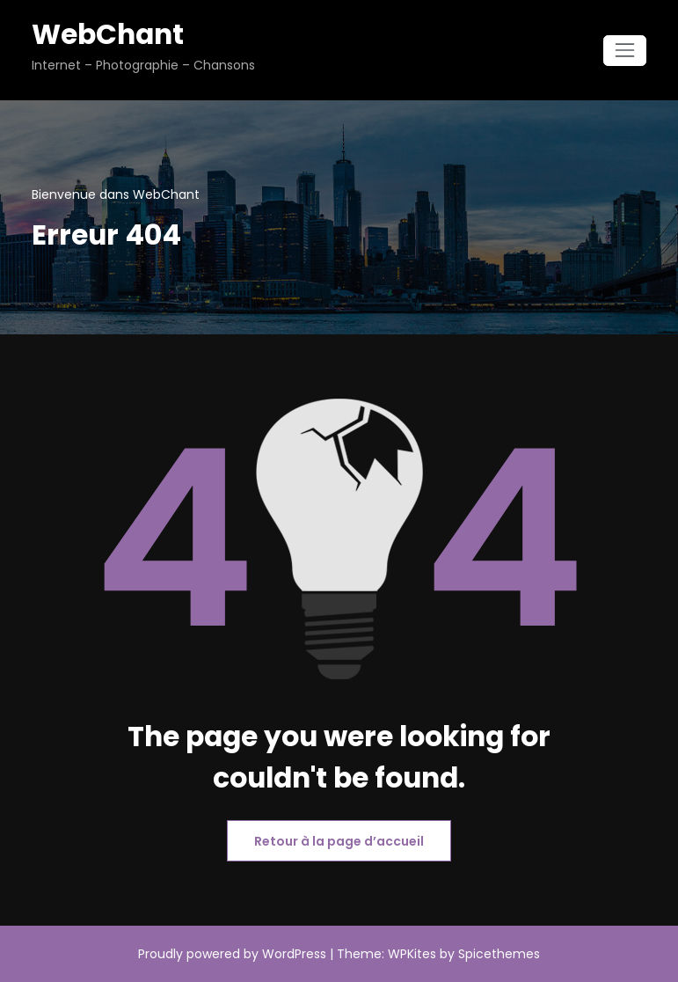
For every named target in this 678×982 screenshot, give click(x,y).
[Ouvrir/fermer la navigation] (624, 50)
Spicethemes (499, 954)
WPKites (414, 954)
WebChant (108, 34)
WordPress (294, 954)
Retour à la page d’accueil (339, 841)
